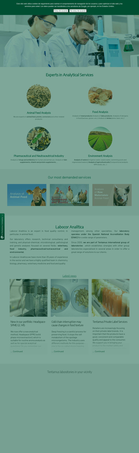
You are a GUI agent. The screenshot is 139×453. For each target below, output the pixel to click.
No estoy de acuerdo (78, 11)
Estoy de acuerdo (60, 11)
